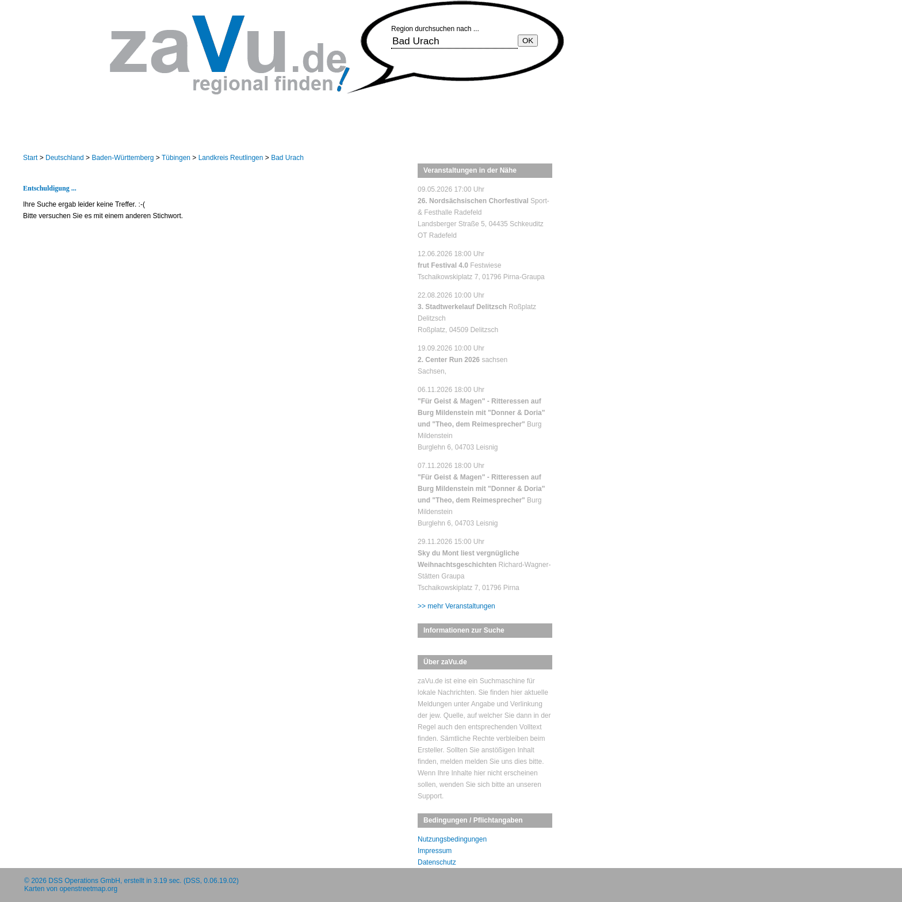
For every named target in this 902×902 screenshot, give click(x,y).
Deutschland (64, 158)
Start (30, 158)
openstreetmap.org (88, 889)
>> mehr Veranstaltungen (456, 606)
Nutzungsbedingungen (452, 839)
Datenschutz (437, 862)
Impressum (435, 851)
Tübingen (176, 158)
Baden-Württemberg (122, 158)
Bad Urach (287, 158)
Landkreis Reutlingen (230, 158)
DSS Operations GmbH (84, 881)
